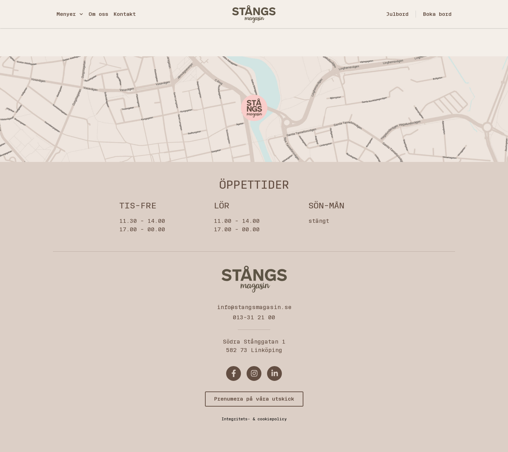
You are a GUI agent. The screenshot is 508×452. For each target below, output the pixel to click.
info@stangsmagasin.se (254, 307)
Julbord (397, 14)
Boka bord (437, 14)
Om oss (98, 14)
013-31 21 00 (254, 317)
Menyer (69, 14)
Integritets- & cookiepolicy (254, 419)
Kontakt (125, 14)
